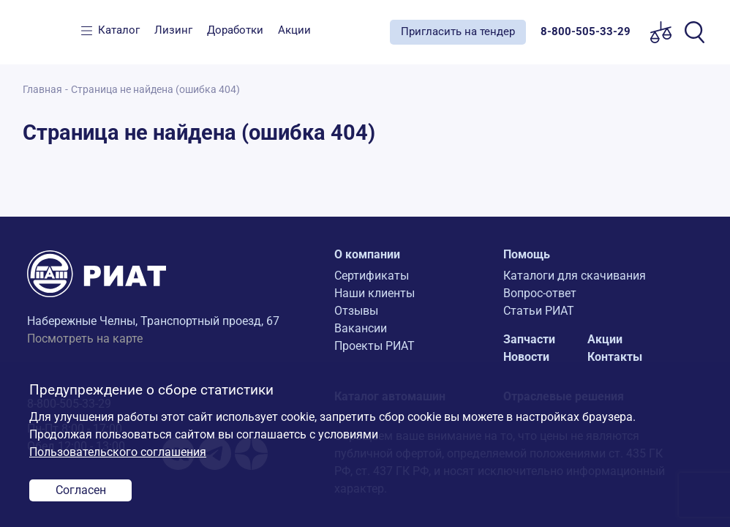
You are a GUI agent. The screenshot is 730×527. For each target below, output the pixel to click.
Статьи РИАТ (538, 311)
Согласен (81, 490)
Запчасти (529, 339)
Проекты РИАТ (374, 346)
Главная (42, 89)
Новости (526, 357)
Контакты (614, 357)
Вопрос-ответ (539, 293)
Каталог (119, 30)
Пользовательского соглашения (117, 452)
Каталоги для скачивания (574, 276)
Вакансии (360, 328)
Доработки (235, 30)
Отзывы (356, 311)
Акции (294, 30)
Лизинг (173, 30)
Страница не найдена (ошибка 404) (155, 89)
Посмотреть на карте (85, 338)
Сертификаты (371, 276)
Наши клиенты (374, 293)
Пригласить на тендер (458, 31)
